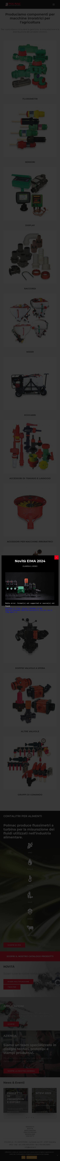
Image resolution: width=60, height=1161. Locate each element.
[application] (30, 586)
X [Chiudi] (56, 557)
